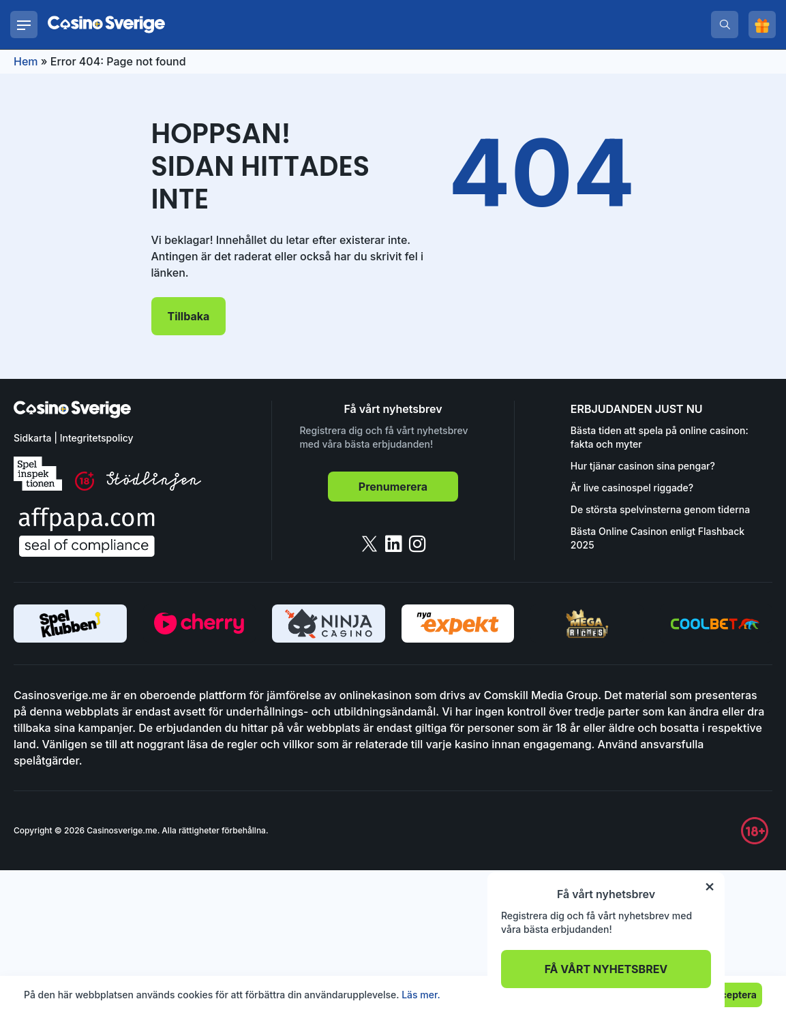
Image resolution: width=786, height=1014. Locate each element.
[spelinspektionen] (38, 474)
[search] (724, 24)
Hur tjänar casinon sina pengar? (643, 466)
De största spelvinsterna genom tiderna (660, 509)
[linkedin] (394, 543)
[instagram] (417, 543)
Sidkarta (32, 438)
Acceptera (732, 994)
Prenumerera (393, 486)
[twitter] (369, 543)
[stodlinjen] (153, 487)
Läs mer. (421, 994)
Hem (26, 61)
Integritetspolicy (97, 438)
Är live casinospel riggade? (632, 487)
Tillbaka (189, 316)
